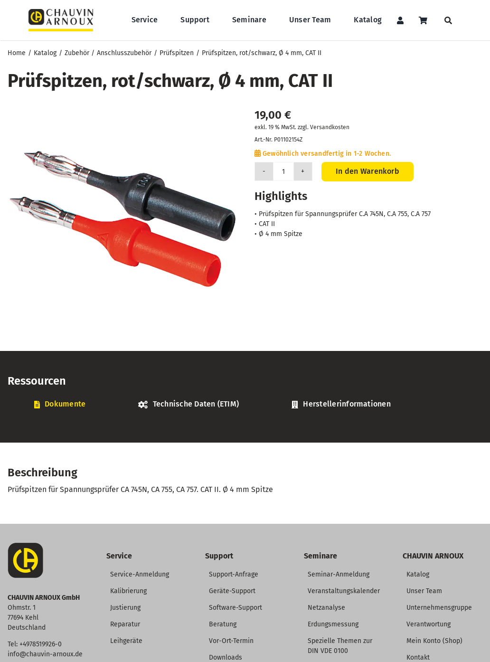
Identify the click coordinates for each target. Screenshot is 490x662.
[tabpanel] (245, 420)
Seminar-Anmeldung (338, 574)
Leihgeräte (126, 641)
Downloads (225, 657)
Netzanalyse (326, 608)
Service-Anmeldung (139, 574)
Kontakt (418, 657)
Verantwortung (428, 624)
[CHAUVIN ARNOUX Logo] (60, 12)
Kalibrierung (128, 591)
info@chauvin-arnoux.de (45, 654)
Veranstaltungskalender (344, 591)
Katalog (417, 574)
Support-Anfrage (233, 574)
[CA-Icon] (25, 546)
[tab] (60, 404)
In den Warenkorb (367, 171)
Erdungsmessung (333, 624)
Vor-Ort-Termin (231, 641)
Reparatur (125, 624)
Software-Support (235, 608)
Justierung (125, 608)
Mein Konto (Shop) (434, 641)
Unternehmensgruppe (439, 608)
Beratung (222, 624)
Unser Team (424, 591)
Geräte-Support (232, 591)
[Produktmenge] (283, 171)
